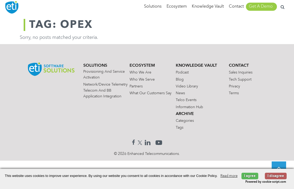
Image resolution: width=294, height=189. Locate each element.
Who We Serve (142, 79)
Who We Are (140, 72)
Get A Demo (261, 6)
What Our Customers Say (151, 93)
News (180, 93)
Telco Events (186, 100)
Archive (185, 114)
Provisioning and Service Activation (104, 74)
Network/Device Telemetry (105, 84)
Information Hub (189, 107)
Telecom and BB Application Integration (102, 93)
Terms (234, 93)
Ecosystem (177, 6)
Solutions (153, 6)
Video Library (187, 86)
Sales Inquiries (240, 72)
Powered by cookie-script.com (265, 182)
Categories (185, 121)
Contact (236, 6)
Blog (180, 79)
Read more (229, 176)
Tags (179, 127)
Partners (136, 86)
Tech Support (240, 79)
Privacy (234, 86)
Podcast (182, 72)
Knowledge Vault (208, 6)
